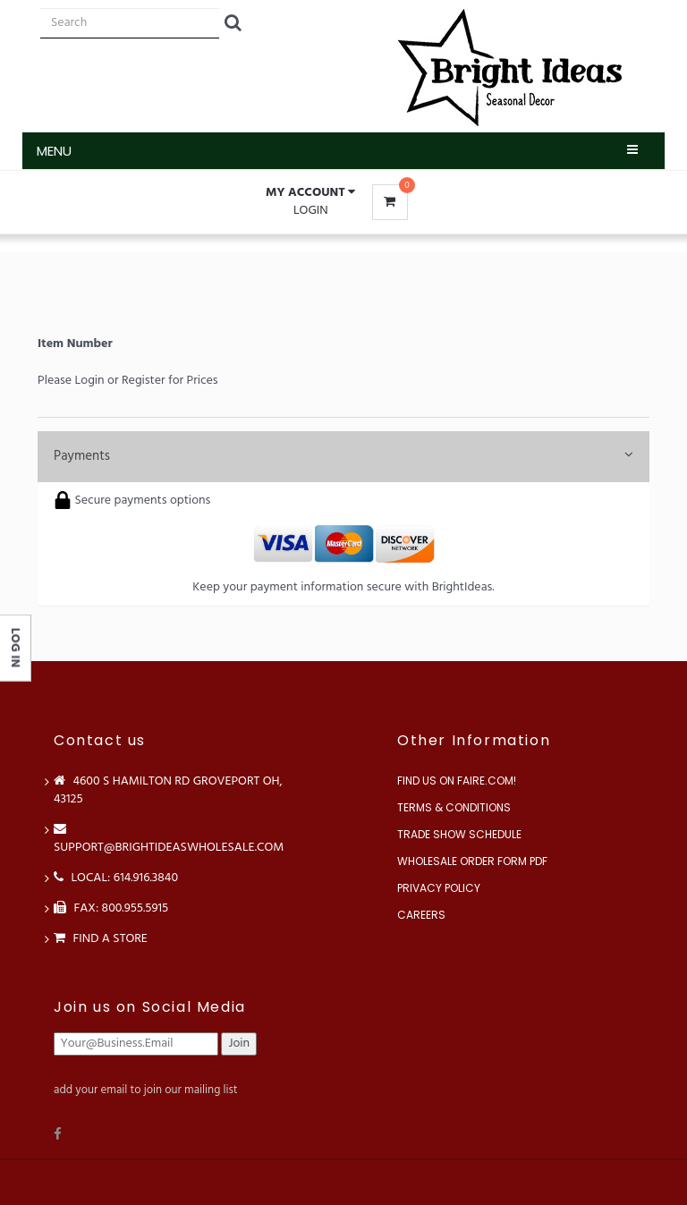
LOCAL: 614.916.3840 (116, 878)
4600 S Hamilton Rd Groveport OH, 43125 (168, 790)
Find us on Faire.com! (456, 780)
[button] (310, 193)
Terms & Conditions (454, 807)
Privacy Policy (438, 887)
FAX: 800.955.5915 (111, 908)
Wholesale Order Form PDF (472, 861)
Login (310, 210)
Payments (343, 456)
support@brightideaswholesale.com (169, 838)
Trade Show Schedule (459, 834)
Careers (421, 914)
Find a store (101, 939)
